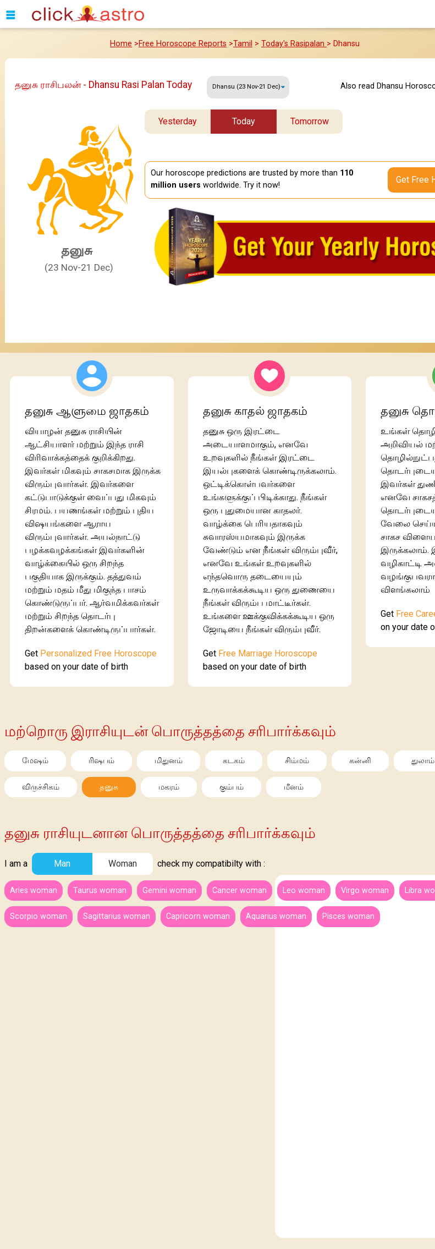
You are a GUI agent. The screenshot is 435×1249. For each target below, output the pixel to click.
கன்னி (360, 760)
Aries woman (33, 890)
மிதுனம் (169, 760)
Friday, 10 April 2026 (248, 87)
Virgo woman (365, 890)
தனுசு (109, 787)
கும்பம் (231, 787)
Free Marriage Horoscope (267, 653)
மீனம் (294, 787)
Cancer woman (239, 890)
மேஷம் (35, 760)
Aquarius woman (276, 916)
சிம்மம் (297, 760)
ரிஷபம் (101, 760)
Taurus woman (99, 890)
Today (243, 121)
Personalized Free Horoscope (98, 653)
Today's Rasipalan (294, 43)
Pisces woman (348, 916)
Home (121, 43)
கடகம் (234, 760)
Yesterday (177, 121)
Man (62, 863)
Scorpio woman (38, 916)
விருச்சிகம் (40, 787)
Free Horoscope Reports (183, 43)
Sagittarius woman (116, 916)
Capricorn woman (198, 916)
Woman (122, 863)
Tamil (242, 43)
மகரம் (168, 787)
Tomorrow (309, 121)
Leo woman (304, 890)
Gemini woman (169, 890)
